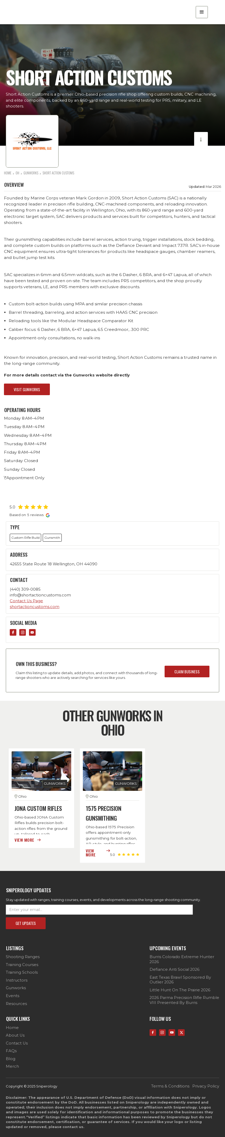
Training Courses (22, 964)
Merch (12, 1066)
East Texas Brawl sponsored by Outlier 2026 (180, 979)
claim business (187, 671)
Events (12, 995)
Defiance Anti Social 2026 (174, 969)
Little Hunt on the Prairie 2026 (180, 990)
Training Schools (22, 972)
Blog (10, 1058)
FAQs (11, 1050)
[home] (35, 12)
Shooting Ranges (23, 956)
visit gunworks (27, 389)
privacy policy (205, 1086)
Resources (16, 1003)
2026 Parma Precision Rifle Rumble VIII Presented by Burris (184, 1000)
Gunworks (16, 988)
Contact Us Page (26, 601)
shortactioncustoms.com (34, 606)
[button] (202, 12)
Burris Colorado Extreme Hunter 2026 (182, 959)
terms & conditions (170, 1086)
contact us (17, 1043)
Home (12, 1027)
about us (15, 1035)
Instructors (16, 980)
